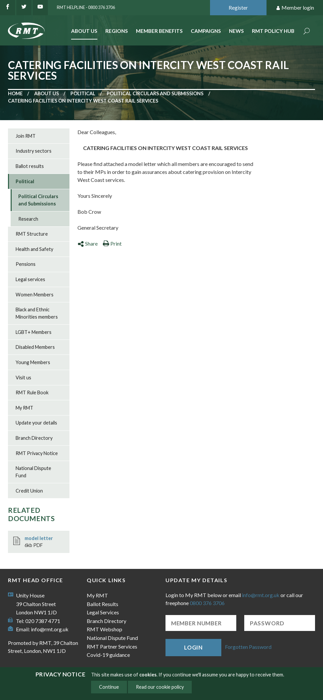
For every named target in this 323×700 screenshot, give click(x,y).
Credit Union (29, 491)
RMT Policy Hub (273, 31)
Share (87, 243)
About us (46, 93)
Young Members (33, 362)
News (236, 31)
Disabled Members (35, 347)
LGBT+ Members (34, 332)
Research (28, 219)
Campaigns (206, 31)
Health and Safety (34, 249)
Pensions (26, 264)
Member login (295, 7)
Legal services (30, 279)
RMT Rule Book (32, 392)
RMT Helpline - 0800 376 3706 (86, 7)
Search (306, 32)
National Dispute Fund (33, 471)
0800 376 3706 (207, 603)
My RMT (24, 408)
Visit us (23, 377)
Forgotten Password (248, 647)
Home (15, 93)
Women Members (35, 294)
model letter (39, 538)
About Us (84, 31)
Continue (109, 687)
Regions (116, 31)
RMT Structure (32, 234)
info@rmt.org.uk (49, 629)
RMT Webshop (104, 629)
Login (193, 647)
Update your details (36, 423)
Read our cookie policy (160, 687)
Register (238, 7)
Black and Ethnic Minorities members (37, 313)
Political (82, 93)
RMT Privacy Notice (37, 453)
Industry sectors (34, 151)
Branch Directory (34, 438)
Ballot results (30, 166)
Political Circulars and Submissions (155, 93)
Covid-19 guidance (108, 655)
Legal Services (103, 612)
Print (112, 243)
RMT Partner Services (112, 646)
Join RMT (26, 136)
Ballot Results (102, 604)
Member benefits (159, 31)
